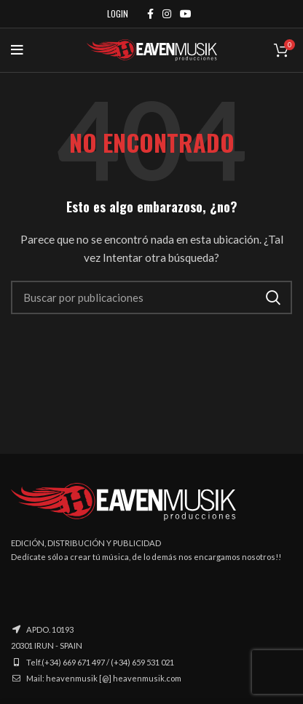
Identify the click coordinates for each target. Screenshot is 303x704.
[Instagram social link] (167, 13)
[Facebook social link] (150, 13)
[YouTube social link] (186, 13)
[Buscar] (151, 297)
